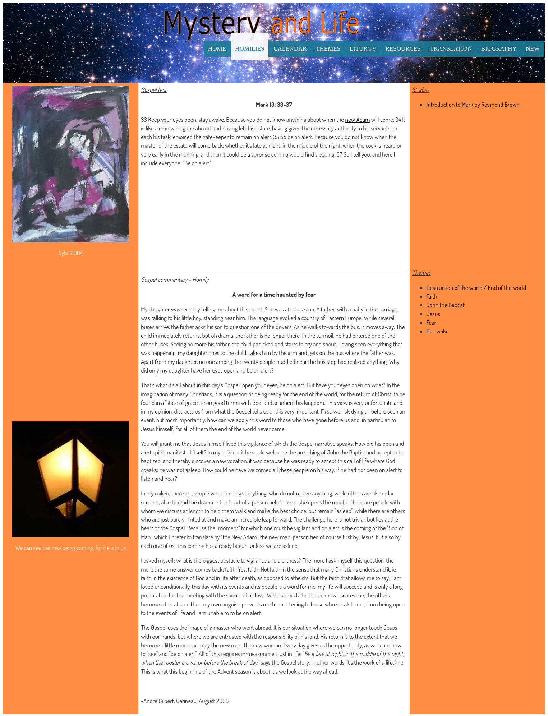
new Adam (357, 119)
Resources (403, 48)
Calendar (290, 48)
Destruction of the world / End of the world (476, 287)
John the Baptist (346, 452)
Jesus (199, 443)
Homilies (249, 48)
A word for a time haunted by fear (274, 294)
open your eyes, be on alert (273, 385)
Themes (328, 48)
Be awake (438, 331)
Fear (431, 322)
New (533, 48)
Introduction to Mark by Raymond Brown (473, 104)
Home (217, 48)
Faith (432, 296)
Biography (499, 48)
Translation (451, 48)
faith (230, 569)
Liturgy (363, 48)
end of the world (318, 394)
